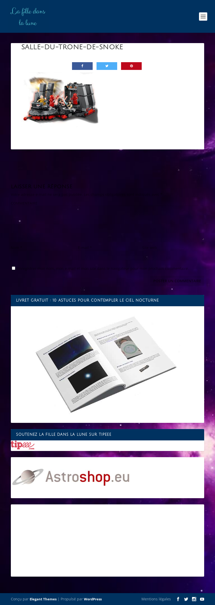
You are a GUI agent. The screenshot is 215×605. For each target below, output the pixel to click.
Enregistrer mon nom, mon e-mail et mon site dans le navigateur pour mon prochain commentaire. (103, 268)
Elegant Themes (43, 599)
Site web (149, 247)
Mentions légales (156, 598)
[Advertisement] (107, 540)
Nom (16, 247)
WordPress (93, 599)
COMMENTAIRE (24, 203)
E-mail (85, 247)
